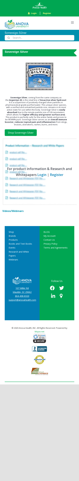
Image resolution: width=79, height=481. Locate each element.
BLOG (47, 231)
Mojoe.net (39, 331)
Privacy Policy (50, 243)
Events (12, 247)
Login (32, 13)
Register (47, 13)
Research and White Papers (19, 253)
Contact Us (49, 239)
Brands (12, 235)
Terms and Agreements (56, 247)
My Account (50, 235)
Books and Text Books (20, 243)
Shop (11, 231)
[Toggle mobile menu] (72, 22)
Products (13, 239)
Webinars (13, 259)
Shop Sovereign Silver (21, 132)
